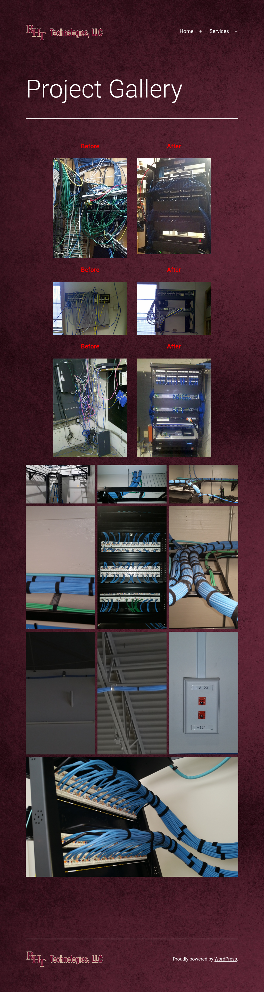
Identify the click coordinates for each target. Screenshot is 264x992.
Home (187, 31)
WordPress (225, 959)
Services (219, 31)
